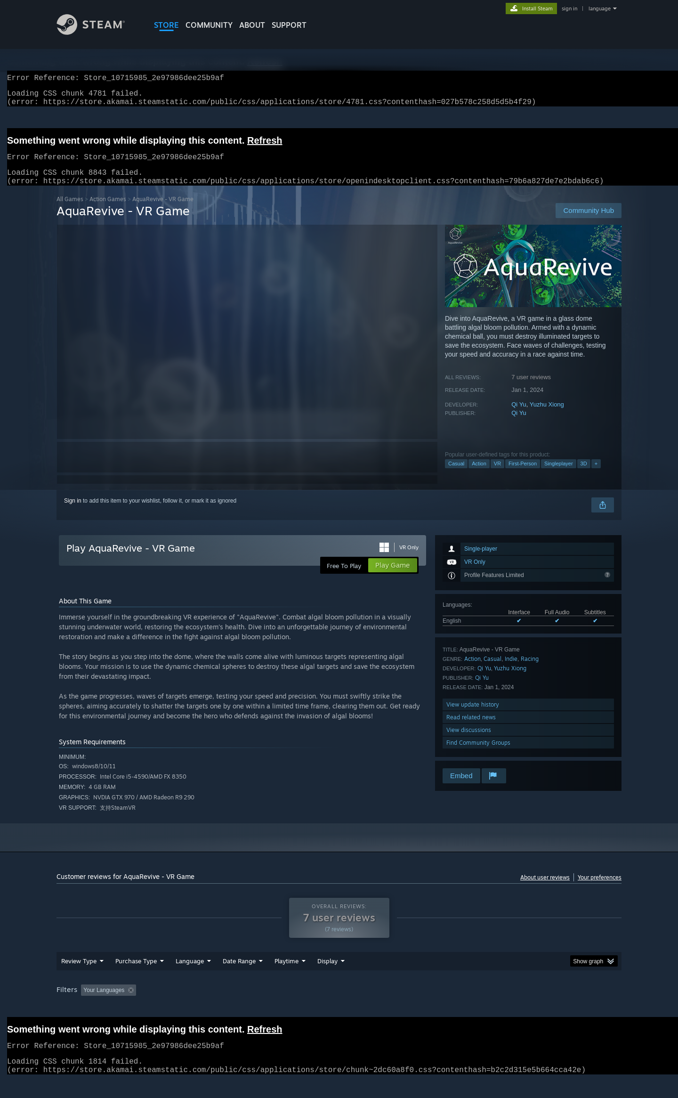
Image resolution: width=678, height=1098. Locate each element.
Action (479, 475)
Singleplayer (558, 475)
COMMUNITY (209, 25)
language (600, 8)
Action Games (107, 210)
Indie (511, 670)
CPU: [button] (467, 1008)
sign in (569, 8)
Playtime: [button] (271, 1008)
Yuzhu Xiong (547, 415)
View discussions (468, 741)
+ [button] (596, 475)
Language (190, 979)
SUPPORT (289, 25)
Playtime (286, 979)
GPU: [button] (498, 1008)
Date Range (239, 979)
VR (497, 475)
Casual (456, 475)
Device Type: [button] (539, 1008)
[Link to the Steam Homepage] (97, 32)
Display (327, 979)
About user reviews (545, 888)
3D (584, 475)
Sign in (72, 512)
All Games (69, 210)
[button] (88, 1007)
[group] (339, 1008)
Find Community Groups (478, 753)
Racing (530, 670)
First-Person (522, 475)
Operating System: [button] (418, 1008)
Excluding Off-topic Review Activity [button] (199, 1008)
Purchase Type (136, 979)
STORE (166, 25)
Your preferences (600, 888)
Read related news (471, 728)
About (252, 25)
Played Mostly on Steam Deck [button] (339, 1008)
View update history (472, 715)
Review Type (79, 979)
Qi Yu (518, 415)
